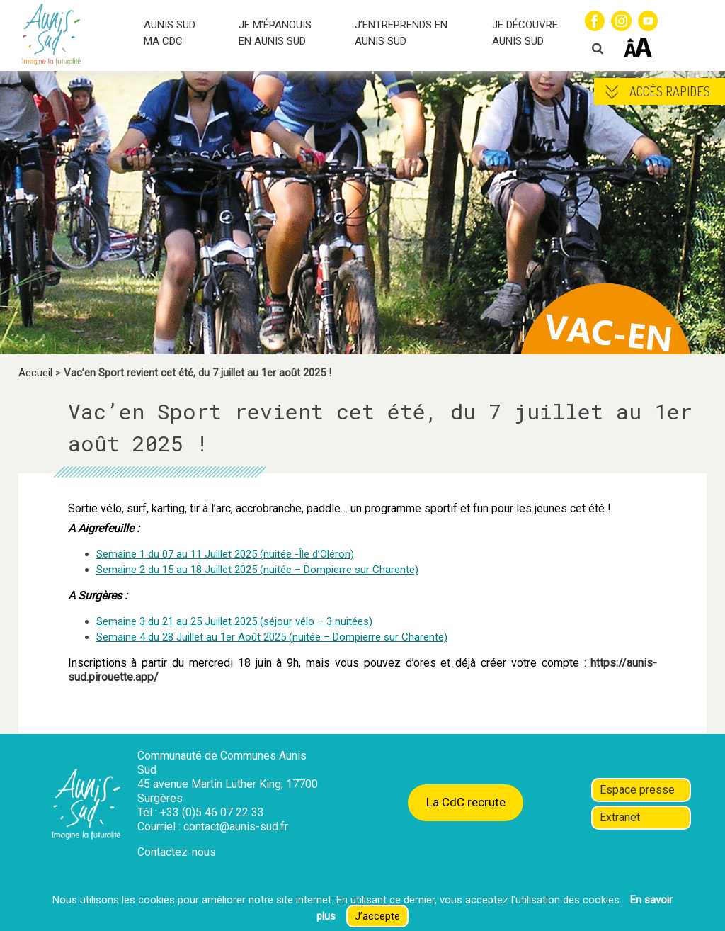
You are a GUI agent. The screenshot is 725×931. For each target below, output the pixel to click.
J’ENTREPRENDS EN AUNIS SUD (401, 32)
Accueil (35, 372)
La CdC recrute (466, 802)
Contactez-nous (176, 852)
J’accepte (377, 916)
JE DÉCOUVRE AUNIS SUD (525, 32)
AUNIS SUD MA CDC (169, 32)
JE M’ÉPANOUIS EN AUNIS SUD (275, 32)
